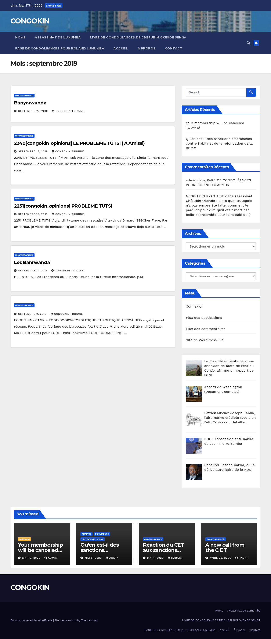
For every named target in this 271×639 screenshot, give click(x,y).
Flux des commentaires (206, 329)
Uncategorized (24, 95)
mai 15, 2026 (31, 557)
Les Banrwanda (32, 262)
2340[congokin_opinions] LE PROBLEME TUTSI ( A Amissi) (79, 143)
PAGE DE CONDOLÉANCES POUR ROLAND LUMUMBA (59, 48)
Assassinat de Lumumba (58, 37)
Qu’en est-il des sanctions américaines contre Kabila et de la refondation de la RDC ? (219, 143)
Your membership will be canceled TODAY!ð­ (40, 550)
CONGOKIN (30, 20)
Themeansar (89, 620)
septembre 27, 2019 (33, 110)
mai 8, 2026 (94, 557)
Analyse (86, 534)
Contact (174, 48)
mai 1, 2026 (156, 557)
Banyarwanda (30, 103)
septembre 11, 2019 (33, 270)
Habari (175, 557)
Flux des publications (204, 318)
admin (51, 557)
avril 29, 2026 (221, 557)
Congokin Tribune (68, 110)
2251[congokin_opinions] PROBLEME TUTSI (63, 206)
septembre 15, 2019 (33, 151)
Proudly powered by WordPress (32, 620)
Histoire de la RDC (92, 539)
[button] (248, 43)
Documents (102, 534)
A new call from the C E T (224, 547)
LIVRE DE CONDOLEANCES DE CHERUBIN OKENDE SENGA (138, 37)
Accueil (120, 48)
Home (20, 37)
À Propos (147, 48)
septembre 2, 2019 (33, 313)
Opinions (24, 539)
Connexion (194, 306)
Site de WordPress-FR (204, 340)
